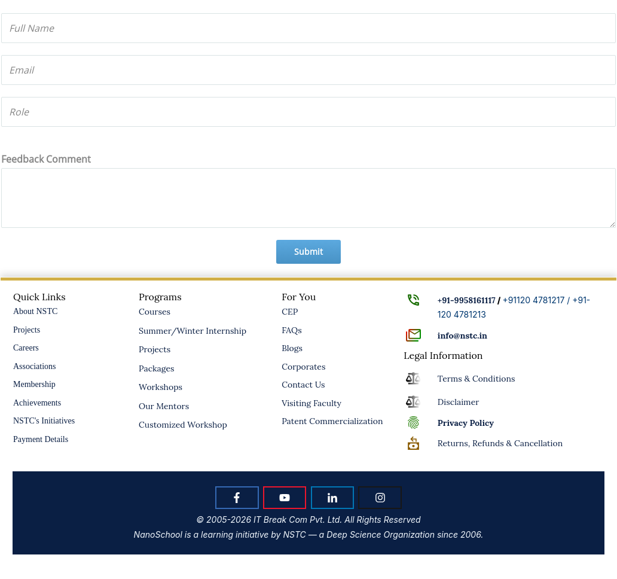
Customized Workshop (183, 424)
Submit (308, 251)
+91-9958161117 (467, 300)
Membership (34, 384)
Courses (154, 311)
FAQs (291, 330)
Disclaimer (458, 402)
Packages (157, 368)
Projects (26, 329)
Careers (26, 347)
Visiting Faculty (311, 403)
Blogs (292, 348)
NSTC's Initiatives (44, 420)
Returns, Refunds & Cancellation (500, 443)
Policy (466, 423)
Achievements (37, 402)
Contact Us (303, 384)
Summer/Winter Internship (192, 330)
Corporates (303, 366)
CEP (290, 311)
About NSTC (35, 311)
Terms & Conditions (476, 378)
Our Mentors (164, 406)
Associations (34, 366)
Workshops (160, 387)
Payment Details (40, 439)
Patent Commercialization (332, 421)
